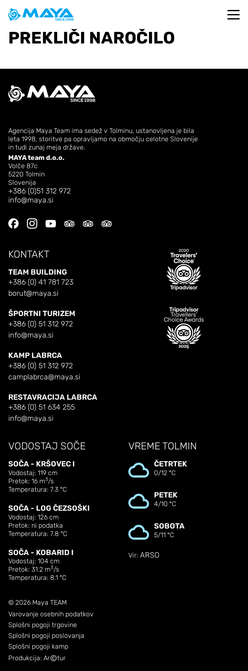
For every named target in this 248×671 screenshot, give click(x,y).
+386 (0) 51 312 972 (40, 324)
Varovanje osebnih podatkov (51, 614)
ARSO (149, 555)
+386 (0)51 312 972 (39, 191)
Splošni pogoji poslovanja (46, 635)
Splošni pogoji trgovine (42, 625)
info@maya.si (30, 200)
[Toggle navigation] (233, 14)
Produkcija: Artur (37, 658)
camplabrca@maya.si (44, 377)
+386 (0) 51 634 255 (41, 407)
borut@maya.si (33, 293)
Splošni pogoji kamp (38, 646)
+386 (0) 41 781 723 (40, 282)
